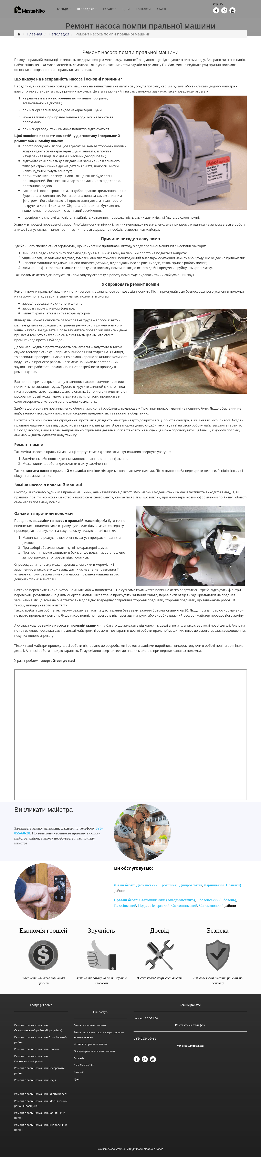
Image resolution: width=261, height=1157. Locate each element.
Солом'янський (211, 905)
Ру (221, 4)
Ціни (126, 9)
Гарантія (109, 9)
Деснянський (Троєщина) (156, 885)
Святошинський (184, 905)
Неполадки (86, 9)
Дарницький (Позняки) (222, 885)
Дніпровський (190, 885)
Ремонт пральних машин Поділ (35, 1080)
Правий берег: (126, 900)
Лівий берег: (124, 885)
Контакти (143, 9)
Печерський (159, 905)
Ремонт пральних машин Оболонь (37, 1049)
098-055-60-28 (145, 1038)
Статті (161, 9)
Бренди (62, 9)
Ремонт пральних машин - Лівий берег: (40, 1094)
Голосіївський (125, 905)
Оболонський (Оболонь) (216, 900)
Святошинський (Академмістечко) (167, 900)
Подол (143, 905)
